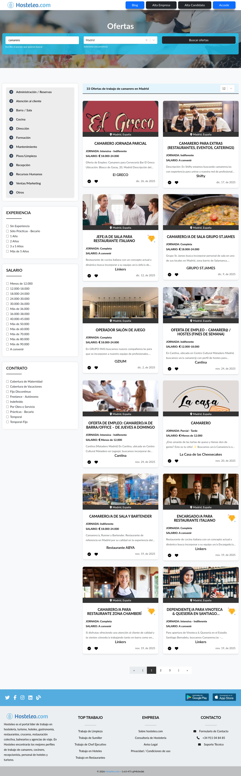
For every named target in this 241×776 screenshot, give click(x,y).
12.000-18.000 (17, 288)
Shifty (200, 176)
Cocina (20, 119)
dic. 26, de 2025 (145, 181)
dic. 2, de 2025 (146, 367)
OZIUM (120, 361)
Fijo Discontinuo (18, 391)
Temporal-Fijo (17, 422)
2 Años (12, 241)
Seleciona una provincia (95, 46)
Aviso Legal (151, 744)
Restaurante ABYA (120, 547)
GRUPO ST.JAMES (200, 268)
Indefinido (14, 401)
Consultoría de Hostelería (150, 737)
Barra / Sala (24, 110)
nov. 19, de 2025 (145, 553)
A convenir (15, 349)
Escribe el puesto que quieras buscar (23, 46)
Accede (224, 5)
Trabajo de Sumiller (90, 737)
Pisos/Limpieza (26, 156)
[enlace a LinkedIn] (30, 698)
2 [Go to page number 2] (160, 670)
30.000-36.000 (17, 303)
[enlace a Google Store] (197, 700)
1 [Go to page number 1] (151, 670)
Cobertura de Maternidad (24, 381)
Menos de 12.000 (19, 283)
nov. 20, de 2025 (225, 460)
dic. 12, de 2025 (145, 275)
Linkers (120, 269)
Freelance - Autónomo (22, 396)
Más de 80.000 (17, 339)
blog (135, 5)
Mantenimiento (26, 146)
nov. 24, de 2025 (225, 368)
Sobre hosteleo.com (150, 731)
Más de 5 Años (17, 251)
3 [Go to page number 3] (170, 670)
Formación (23, 137)
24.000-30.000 (17, 298)
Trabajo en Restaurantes (90, 757)
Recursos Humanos (29, 174)
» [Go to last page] (187, 670)
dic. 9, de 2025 (227, 274)
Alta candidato (195, 5)
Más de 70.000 (17, 334)
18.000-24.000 (17, 293)
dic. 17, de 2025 (226, 182)
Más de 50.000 (17, 324)
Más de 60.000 (17, 329)
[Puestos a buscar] (42, 40)
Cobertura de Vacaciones (24, 386)
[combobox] (86, 40)
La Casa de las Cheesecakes (201, 454)
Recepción (23, 165)
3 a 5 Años (14, 246)
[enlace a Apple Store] (224, 700)
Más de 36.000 (17, 308)
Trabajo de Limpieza (90, 731)
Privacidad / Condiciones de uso (150, 751)
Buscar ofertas (198, 40)
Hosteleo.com (112, 770)
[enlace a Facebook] (15, 698)
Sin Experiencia (17, 226)
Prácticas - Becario (20, 411)
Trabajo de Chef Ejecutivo (90, 744)
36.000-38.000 (17, 314)
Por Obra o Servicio (20, 406)
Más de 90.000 (17, 344)
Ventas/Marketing (28, 183)
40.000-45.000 (17, 319)
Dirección (22, 128)
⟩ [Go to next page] (178, 670)
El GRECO (120, 175)
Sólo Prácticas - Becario (23, 231)
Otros (20, 192)
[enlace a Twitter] (7, 698)
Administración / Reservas (34, 92)
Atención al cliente (28, 101)
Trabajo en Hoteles (90, 751)
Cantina (201, 362)
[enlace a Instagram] (22, 698)
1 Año (12, 236)
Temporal (14, 417)
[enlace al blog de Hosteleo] (38, 698)
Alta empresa (161, 5)
